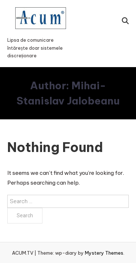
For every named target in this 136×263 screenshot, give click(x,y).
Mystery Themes (104, 253)
